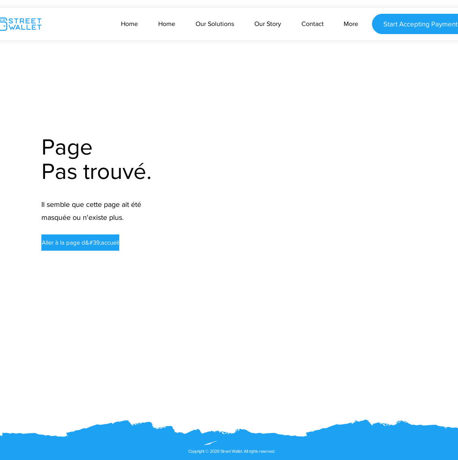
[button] (75, 242)
